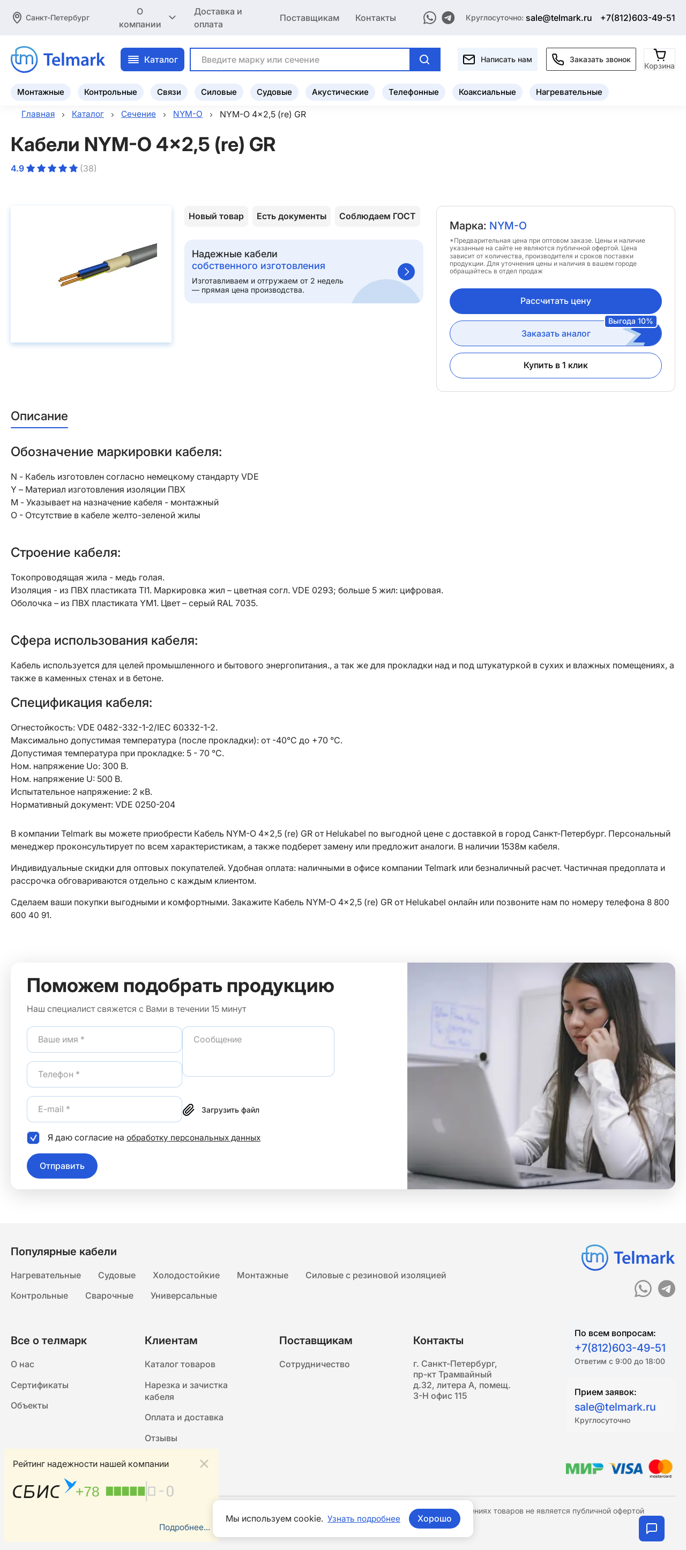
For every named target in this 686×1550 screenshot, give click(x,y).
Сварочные (109, 1295)
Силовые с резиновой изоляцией (375, 1273)
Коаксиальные (487, 91)
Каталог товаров (180, 1364)
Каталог (152, 58)
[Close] (204, 1463)
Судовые (274, 91)
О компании (148, 17)
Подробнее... (183, 1527)
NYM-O (508, 226)
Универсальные (184, 1295)
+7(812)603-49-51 (637, 17)
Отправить (62, 1165)
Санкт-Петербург (58, 16)
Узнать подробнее (363, 1518)
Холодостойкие (186, 1273)
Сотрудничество (314, 1364)
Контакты (375, 17)
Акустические (340, 91)
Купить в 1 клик (556, 365)
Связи (169, 91)
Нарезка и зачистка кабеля (186, 1392)
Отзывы (161, 1441)
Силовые (219, 91)
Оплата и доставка (184, 1420)
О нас (22, 1364)
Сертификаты (40, 1386)
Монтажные (40, 91)
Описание (41, 415)
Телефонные (414, 91)
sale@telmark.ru (559, 17)
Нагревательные (569, 91)
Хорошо (436, 1518)
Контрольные (110, 91)
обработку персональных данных (196, 1137)
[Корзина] (660, 58)
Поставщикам (309, 17)
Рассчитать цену (555, 300)
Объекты (29, 1407)
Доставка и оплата (218, 17)
